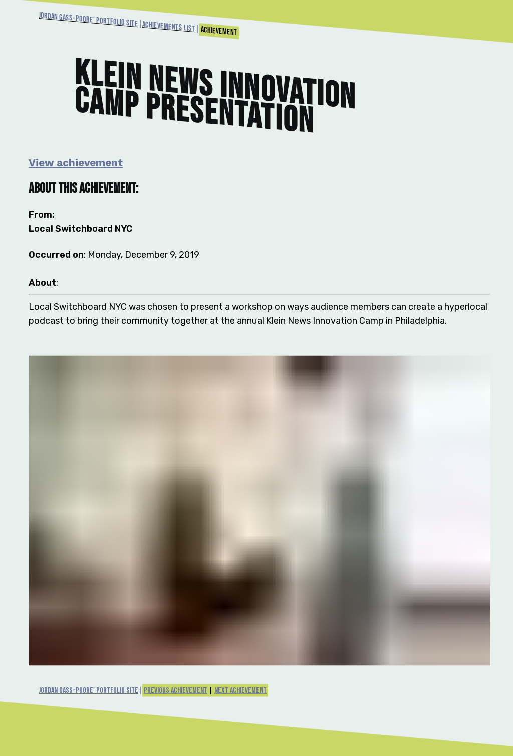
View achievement (76, 162)
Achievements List (168, 27)
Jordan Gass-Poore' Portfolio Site (88, 20)
